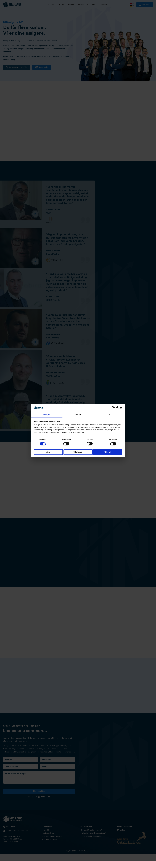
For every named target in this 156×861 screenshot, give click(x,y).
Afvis (48, 452)
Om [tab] (109, 415)
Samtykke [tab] (47, 415)
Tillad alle (107, 452)
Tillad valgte (77, 452)
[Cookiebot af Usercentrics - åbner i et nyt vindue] (113, 407)
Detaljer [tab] (78, 415)
